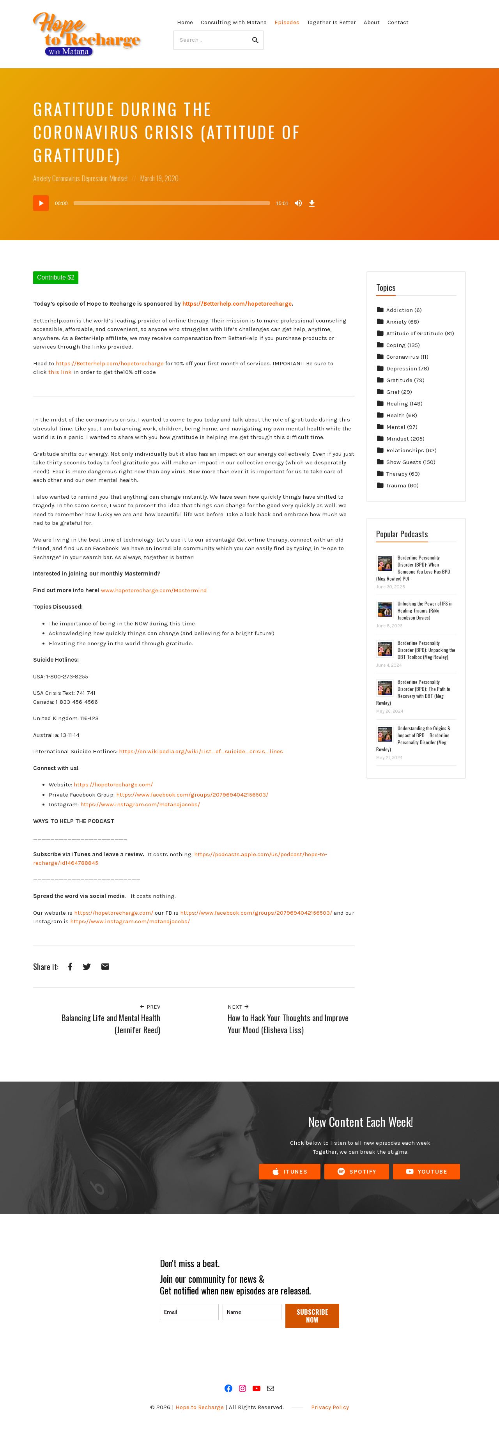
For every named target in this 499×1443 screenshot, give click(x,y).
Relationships (405, 450)
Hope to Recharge (199, 1407)
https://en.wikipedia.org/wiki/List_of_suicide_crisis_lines (201, 751)
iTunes (289, 1172)
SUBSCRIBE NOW (312, 1315)
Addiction (399, 309)
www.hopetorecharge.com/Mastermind (154, 590)
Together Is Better (331, 22)
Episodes (286, 22)
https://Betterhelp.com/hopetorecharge (110, 363)
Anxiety (42, 178)
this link (60, 371)
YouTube (426, 1172)
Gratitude (399, 380)
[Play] (41, 203)
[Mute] (298, 203)
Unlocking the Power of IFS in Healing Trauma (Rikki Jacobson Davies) (425, 610)
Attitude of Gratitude (414, 333)
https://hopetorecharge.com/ (113, 784)
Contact (398, 22)
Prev (149, 1006)
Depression (94, 178)
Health (395, 415)
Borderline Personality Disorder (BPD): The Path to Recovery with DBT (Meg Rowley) (413, 692)
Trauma (396, 485)
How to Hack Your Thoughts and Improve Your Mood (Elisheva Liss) (288, 1023)
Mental (395, 426)
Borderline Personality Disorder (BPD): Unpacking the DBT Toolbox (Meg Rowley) (426, 649)
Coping (396, 345)
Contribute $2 (55, 277)
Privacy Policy (330, 1407)
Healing (397, 403)
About (372, 22)
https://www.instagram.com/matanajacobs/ (140, 804)
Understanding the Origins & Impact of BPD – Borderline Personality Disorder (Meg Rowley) (413, 738)
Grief (393, 391)
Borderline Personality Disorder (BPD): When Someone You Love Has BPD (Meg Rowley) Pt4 (413, 568)
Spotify (357, 1172)
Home (185, 22)
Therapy (396, 473)
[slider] (172, 203)
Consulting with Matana (234, 22)
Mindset (118, 178)
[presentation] (219, 1351)
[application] (175, 203)
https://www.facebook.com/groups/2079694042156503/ (192, 794)
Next (239, 1006)
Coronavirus (66, 178)
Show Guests (403, 462)
